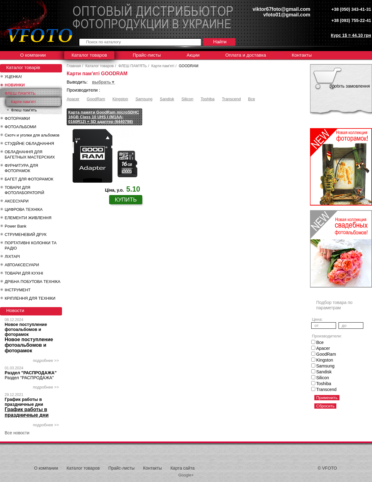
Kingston (120, 99)
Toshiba (208, 99)
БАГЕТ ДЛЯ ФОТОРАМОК (29, 179)
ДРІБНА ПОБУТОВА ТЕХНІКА (32, 281)
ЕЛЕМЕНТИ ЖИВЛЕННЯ (28, 217)
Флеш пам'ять (24, 110)
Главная (74, 66)
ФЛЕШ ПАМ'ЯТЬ (20, 93)
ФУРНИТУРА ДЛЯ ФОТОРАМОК (21, 168)
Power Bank (15, 226)
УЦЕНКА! (13, 76)
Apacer (73, 99)
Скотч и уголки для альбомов (32, 135)
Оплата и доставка (245, 55)
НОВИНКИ (15, 85)
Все (251, 99)
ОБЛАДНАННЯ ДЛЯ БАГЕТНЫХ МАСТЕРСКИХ (30, 154)
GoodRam (96, 99)
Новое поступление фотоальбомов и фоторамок (26, 329)
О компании (33, 55)
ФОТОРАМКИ (17, 118)
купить (126, 200)
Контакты (302, 55)
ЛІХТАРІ (12, 256)
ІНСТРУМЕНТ (17, 290)
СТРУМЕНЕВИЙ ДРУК (25, 234)
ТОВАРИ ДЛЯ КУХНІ (24, 273)
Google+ (186, 475)
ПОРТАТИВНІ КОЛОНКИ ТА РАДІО (30, 245)
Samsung (144, 99)
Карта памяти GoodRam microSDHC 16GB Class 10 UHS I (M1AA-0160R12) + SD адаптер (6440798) (103, 117)
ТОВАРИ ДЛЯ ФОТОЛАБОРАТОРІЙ (24, 190)
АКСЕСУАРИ (17, 201)
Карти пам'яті (23, 101)
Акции (193, 55)
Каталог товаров (89, 55)
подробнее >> (46, 360)
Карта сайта (182, 468)
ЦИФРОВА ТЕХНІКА (23, 209)
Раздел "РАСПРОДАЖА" (31, 372)
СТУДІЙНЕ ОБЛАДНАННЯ (29, 143)
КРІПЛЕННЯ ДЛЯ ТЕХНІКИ (30, 298)
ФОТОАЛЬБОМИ (20, 126)
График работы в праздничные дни (24, 402)
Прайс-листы (147, 55)
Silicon (187, 99)
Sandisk (167, 99)
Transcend (231, 99)
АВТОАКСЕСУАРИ (22, 265)
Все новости (17, 432)
